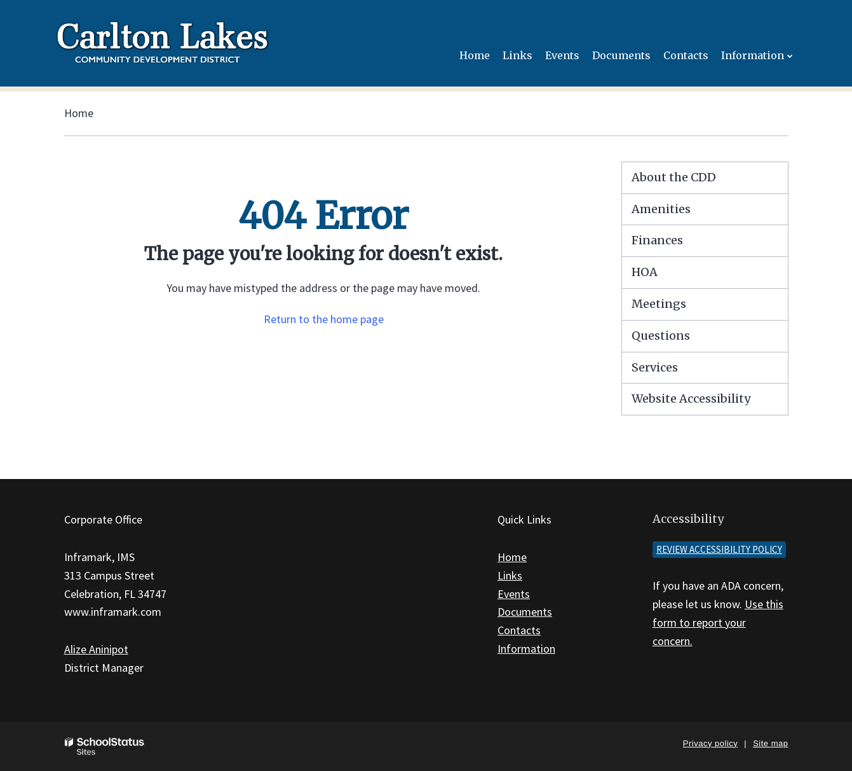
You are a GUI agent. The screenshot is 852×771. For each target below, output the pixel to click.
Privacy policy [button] (710, 743)
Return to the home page (324, 319)
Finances (657, 240)
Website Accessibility (691, 398)
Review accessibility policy (719, 549)
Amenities (661, 209)
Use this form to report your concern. (718, 622)
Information (526, 648)
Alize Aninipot (96, 649)
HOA (645, 272)
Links (509, 575)
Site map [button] (770, 743)
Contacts (519, 630)
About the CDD (674, 177)
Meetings (659, 303)
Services (655, 367)
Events (513, 594)
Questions (661, 335)
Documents (524, 611)
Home (78, 113)
